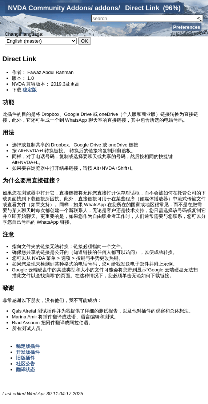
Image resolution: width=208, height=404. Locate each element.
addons (106, 8)
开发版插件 (28, 352)
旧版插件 (25, 358)
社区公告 (25, 363)
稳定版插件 (28, 346)
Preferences (186, 27)
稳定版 (30, 90)
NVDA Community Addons (49, 8)
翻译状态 (25, 369)
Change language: (24, 34)
